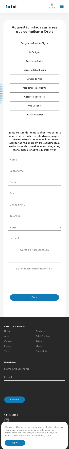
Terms (7, 351)
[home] (10, 6)
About (7, 336)
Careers (8, 341)
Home (7, 331)
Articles (39, 341)
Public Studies (43, 336)
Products (40, 331)
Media (39, 346)
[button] (61, 6)
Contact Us (41, 351)
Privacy (7, 346)
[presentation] (34, 281)
